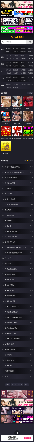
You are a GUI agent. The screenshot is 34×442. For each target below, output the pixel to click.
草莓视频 (23, 84)
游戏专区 (30, 48)
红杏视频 (8, 87)
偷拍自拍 (15, 63)
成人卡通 (23, 63)
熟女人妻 (8, 59)
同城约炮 (8, 84)
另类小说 (15, 80)
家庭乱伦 (15, 77)
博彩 (2, 50)
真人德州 (15, 48)
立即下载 (27, 438)
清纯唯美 (15, 73)
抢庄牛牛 (30, 51)
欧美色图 (23, 70)
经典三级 (15, 66)
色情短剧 (15, 87)
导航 (2, 86)
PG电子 (8, 48)
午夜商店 (15, 84)
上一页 (14, 385)
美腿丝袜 (8, 73)
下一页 (20, 385)
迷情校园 (8, 80)
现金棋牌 (23, 51)
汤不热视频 (30, 84)
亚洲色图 (15, 70)
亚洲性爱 (8, 63)
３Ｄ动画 (30, 55)
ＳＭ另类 (30, 59)
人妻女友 (23, 77)
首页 (8, 385)
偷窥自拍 (8, 70)
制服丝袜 (8, 66)
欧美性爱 (30, 63)
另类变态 (30, 66)
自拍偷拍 (15, 55)
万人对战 (23, 48)
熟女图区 (23, 73)
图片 (2, 71)
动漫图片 (30, 70)
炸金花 (16, 51)
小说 (2, 78)
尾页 (26, 385)
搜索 (30, 42)
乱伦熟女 (23, 66)
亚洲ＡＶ (8, 55)
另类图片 (30, 73)
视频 (2, 57)
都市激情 (8, 77)
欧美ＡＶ (23, 55)
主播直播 (23, 59)
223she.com (17, 37)
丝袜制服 (15, 59)
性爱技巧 (30, 80)
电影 (2, 64)
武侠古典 (30, 77)
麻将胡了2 (8, 51)
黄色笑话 (23, 80)
